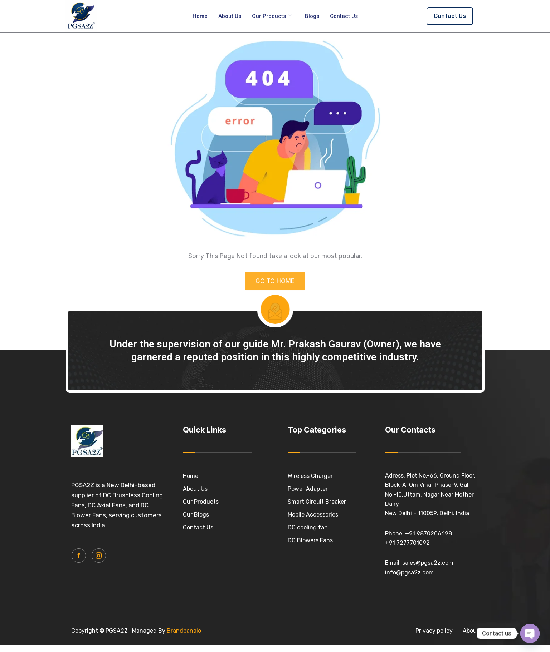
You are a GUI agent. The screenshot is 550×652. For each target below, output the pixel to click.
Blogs (312, 16)
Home (200, 16)
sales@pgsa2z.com (427, 570)
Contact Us (344, 16)
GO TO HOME (275, 296)
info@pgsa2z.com (409, 579)
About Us (229, 16)
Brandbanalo (184, 637)
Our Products (272, 16)
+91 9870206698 (428, 540)
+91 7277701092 (407, 550)
